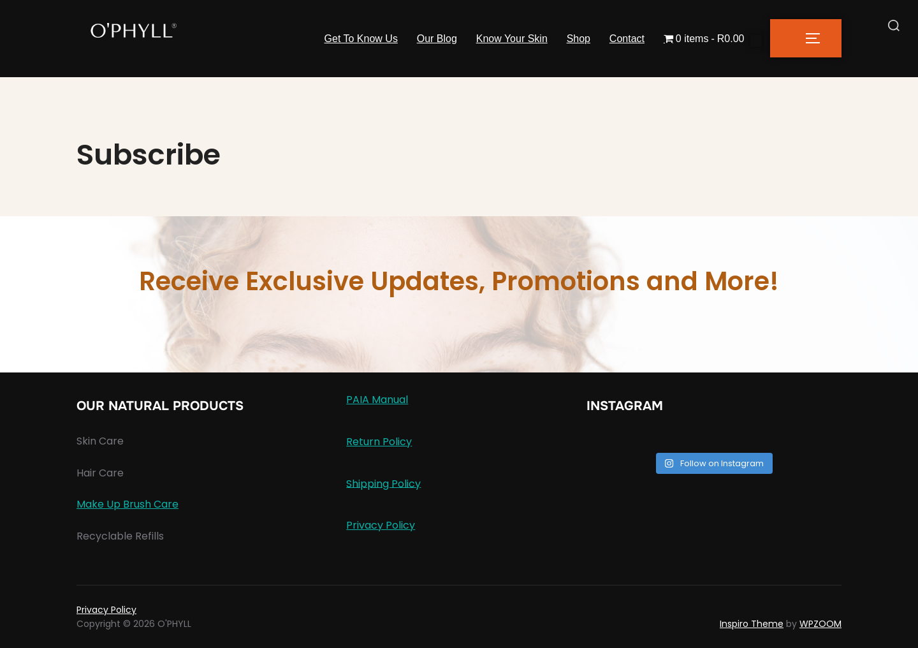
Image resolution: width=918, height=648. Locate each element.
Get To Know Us (360, 38)
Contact (627, 38)
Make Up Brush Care (127, 504)
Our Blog (436, 38)
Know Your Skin (511, 38)
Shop (578, 38)
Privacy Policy (380, 525)
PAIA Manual (377, 399)
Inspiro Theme (751, 623)
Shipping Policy (383, 483)
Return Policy (379, 441)
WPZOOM (820, 623)
